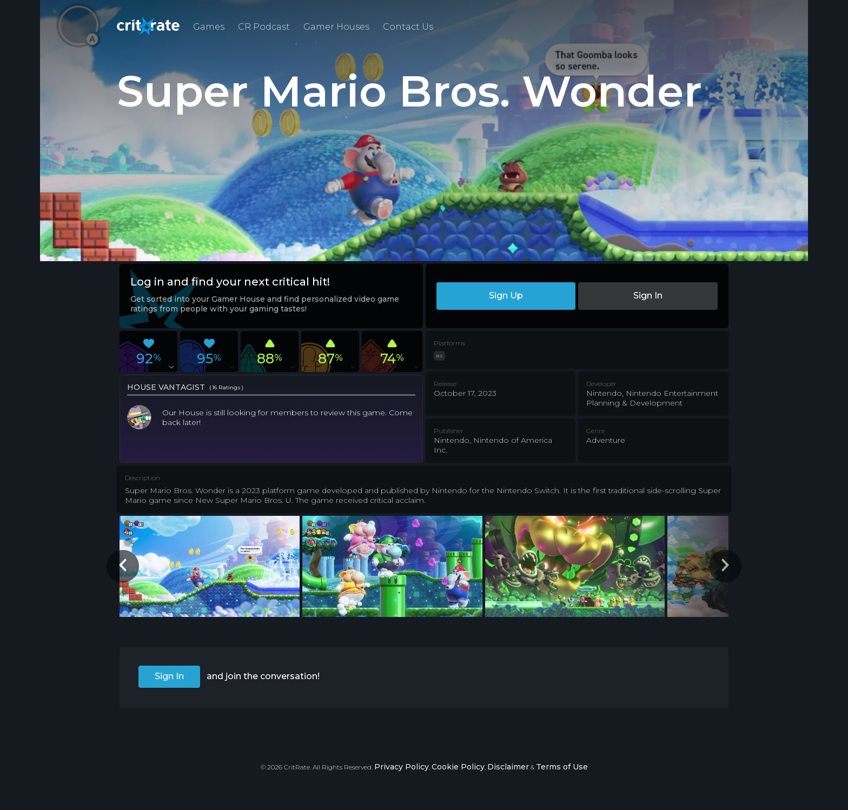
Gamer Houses (336, 27)
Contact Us (408, 27)
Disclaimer (508, 767)
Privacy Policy (401, 767)
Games (208, 27)
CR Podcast (264, 27)
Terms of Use (562, 767)
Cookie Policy (458, 767)
